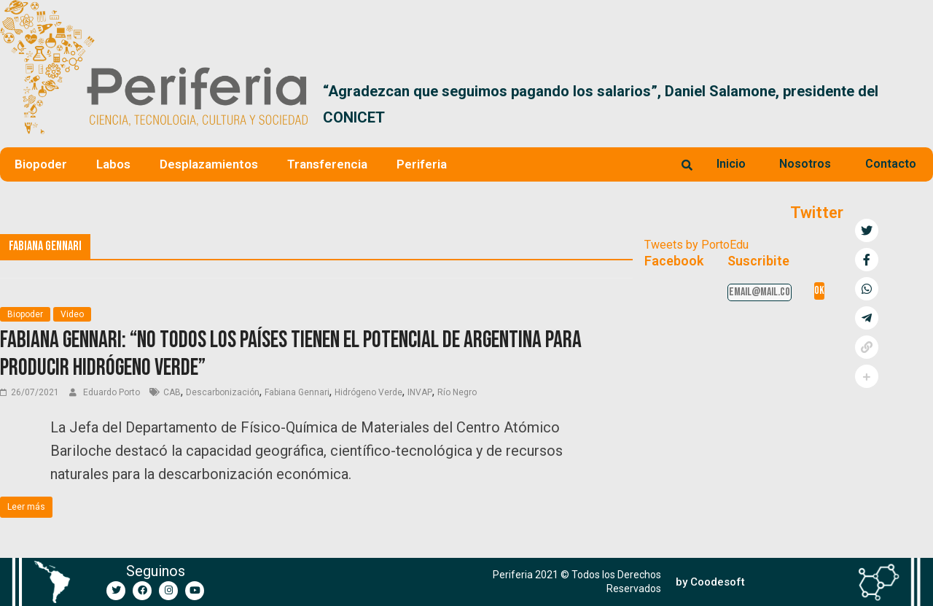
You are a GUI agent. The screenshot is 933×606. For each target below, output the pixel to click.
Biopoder (41, 164)
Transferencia (327, 164)
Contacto (890, 164)
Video (72, 314)
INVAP (419, 392)
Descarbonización (222, 392)
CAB (172, 392)
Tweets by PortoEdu (696, 245)
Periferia (422, 164)
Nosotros (805, 164)
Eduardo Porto (112, 392)
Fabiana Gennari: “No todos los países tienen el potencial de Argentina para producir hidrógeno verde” (291, 354)
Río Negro (457, 392)
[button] (916, 104)
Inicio (731, 164)
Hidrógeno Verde (368, 392)
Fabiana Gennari (297, 392)
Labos (113, 164)
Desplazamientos (209, 164)
